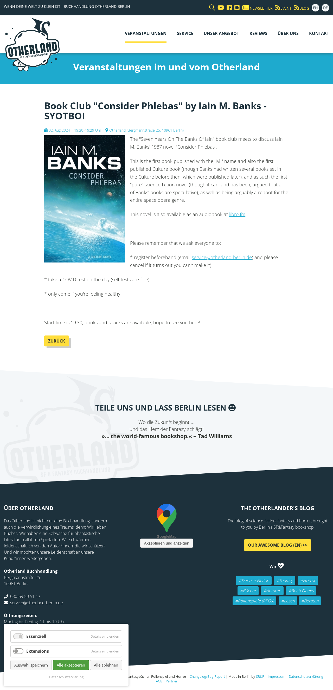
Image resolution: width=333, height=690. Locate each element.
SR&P (260, 676)
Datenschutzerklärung (306, 676)
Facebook (135, 450)
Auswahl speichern (31, 665)
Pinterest (198, 450)
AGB (159, 681)
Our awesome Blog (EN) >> (277, 545)
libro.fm (237, 214)
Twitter (146, 450)
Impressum (276, 676)
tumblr (187, 450)
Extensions (37, 651)
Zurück (56, 341)
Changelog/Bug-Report (207, 676)
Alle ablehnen (106, 665)
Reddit (166, 450)
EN (315, 7)
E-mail (156, 450)
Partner (171, 681)
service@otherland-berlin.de (222, 257)
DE (325, 7)
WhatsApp (177, 450)
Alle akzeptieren (71, 665)
